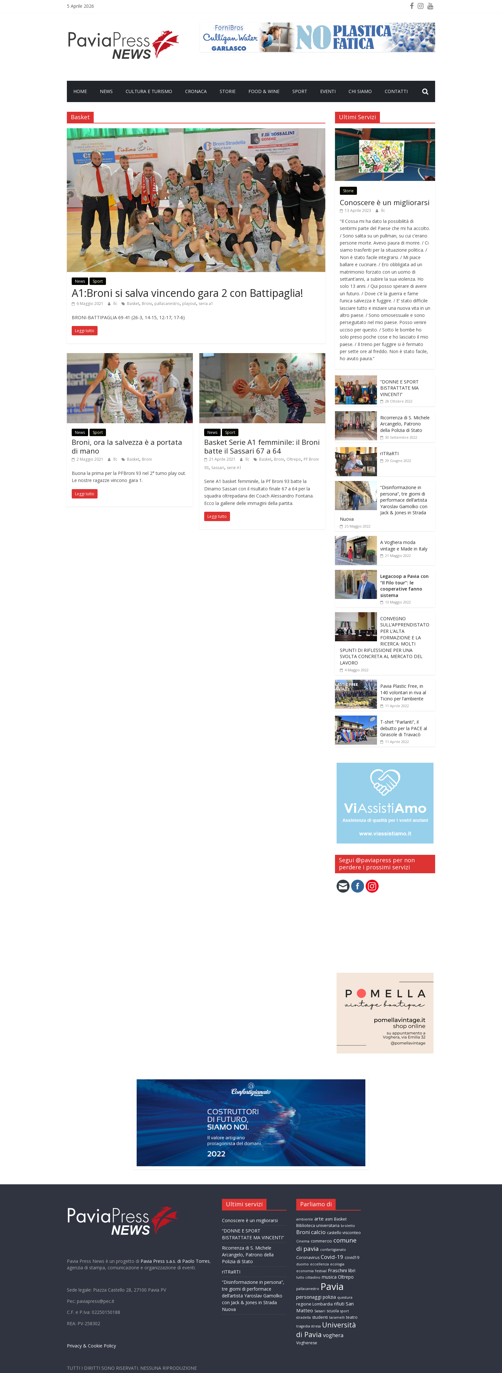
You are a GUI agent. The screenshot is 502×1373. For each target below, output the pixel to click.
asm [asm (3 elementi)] (329, 1219)
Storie (227, 91)
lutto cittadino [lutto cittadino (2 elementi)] (308, 1277)
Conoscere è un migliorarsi (385, 202)
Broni (147, 303)
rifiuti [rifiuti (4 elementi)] (339, 1304)
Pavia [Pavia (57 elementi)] (332, 1286)
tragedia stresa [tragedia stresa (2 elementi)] (308, 1326)
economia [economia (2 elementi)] (305, 1271)
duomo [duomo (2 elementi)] (302, 1264)
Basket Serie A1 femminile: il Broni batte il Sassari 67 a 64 (262, 446)
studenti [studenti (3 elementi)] (320, 1317)
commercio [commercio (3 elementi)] (321, 1241)
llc (115, 303)
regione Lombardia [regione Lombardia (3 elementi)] (314, 1304)
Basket (133, 303)
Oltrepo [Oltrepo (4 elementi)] (346, 1277)
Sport (299, 91)
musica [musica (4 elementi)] (329, 1277)
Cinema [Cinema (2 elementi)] (302, 1241)
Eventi (328, 91)
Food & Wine (263, 91)
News (106, 91)
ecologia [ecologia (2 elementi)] (337, 1264)
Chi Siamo (360, 91)
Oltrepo (294, 459)
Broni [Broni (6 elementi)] (303, 1232)
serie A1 (234, 467)
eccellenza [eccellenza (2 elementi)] (319, 1264)
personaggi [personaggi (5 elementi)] (308, 1297)
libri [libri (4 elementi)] (351, 1270)
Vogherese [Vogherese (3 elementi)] (306, 1343)
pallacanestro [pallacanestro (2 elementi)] (307, 1288)
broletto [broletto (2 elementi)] (348, 1225)
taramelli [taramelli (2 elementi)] (337, 1317)
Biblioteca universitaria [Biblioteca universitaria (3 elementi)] (318, 1225)
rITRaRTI (389, 453)
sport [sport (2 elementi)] (344, 1311)
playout (189, 303)
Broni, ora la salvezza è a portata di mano (127, 446)
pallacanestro (167, 303)
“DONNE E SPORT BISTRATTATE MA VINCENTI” (399, 388)
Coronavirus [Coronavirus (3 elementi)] (307, 1257)
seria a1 (206, 303)
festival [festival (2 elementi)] (321, 1271)
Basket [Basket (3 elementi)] (340, 1219)
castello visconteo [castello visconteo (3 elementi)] (344, 1232)
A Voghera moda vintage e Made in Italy (403, 545)
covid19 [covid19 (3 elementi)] (352, 1257)
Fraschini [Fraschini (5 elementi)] (337, 1270)
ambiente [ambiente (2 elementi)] (304, 1219)
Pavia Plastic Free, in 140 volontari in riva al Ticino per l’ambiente (403, 692)
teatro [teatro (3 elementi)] (352, 1317)
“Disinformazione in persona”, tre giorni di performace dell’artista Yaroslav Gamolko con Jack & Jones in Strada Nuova (383, 503)
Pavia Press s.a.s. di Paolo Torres (175, 1261)
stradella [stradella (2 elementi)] (303, 1317)
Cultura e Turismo (149, 91)
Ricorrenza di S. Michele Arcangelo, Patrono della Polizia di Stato (405, 423)
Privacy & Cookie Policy (91, 1346)
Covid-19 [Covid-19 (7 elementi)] (332, 1257)
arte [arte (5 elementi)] (319, 1218)
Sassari (217, 467)
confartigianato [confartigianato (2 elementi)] (333, 1249)
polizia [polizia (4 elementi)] (329, 1297)
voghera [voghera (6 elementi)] (333, 1335)
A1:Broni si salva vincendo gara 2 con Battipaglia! (187, 293)
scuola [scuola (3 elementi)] (333, 1311)
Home (80, 91)
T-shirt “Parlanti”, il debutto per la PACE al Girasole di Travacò (403, 728)
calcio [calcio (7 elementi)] (318, 1232)
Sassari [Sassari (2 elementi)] (319, 1311)
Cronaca (196, 91)
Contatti (396, 91)
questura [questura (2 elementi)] (344, 1297)
